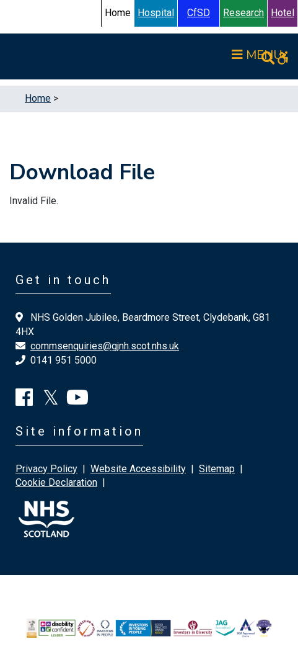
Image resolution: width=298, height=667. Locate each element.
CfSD (198, 13)
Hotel (282, 13)
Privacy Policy (46, 469)
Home (38, 98)
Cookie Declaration (56, 482)
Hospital (156, 13)
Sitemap (217, 469)
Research (243, 13)
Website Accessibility (138, 469)
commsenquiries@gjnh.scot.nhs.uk (104, 346)
